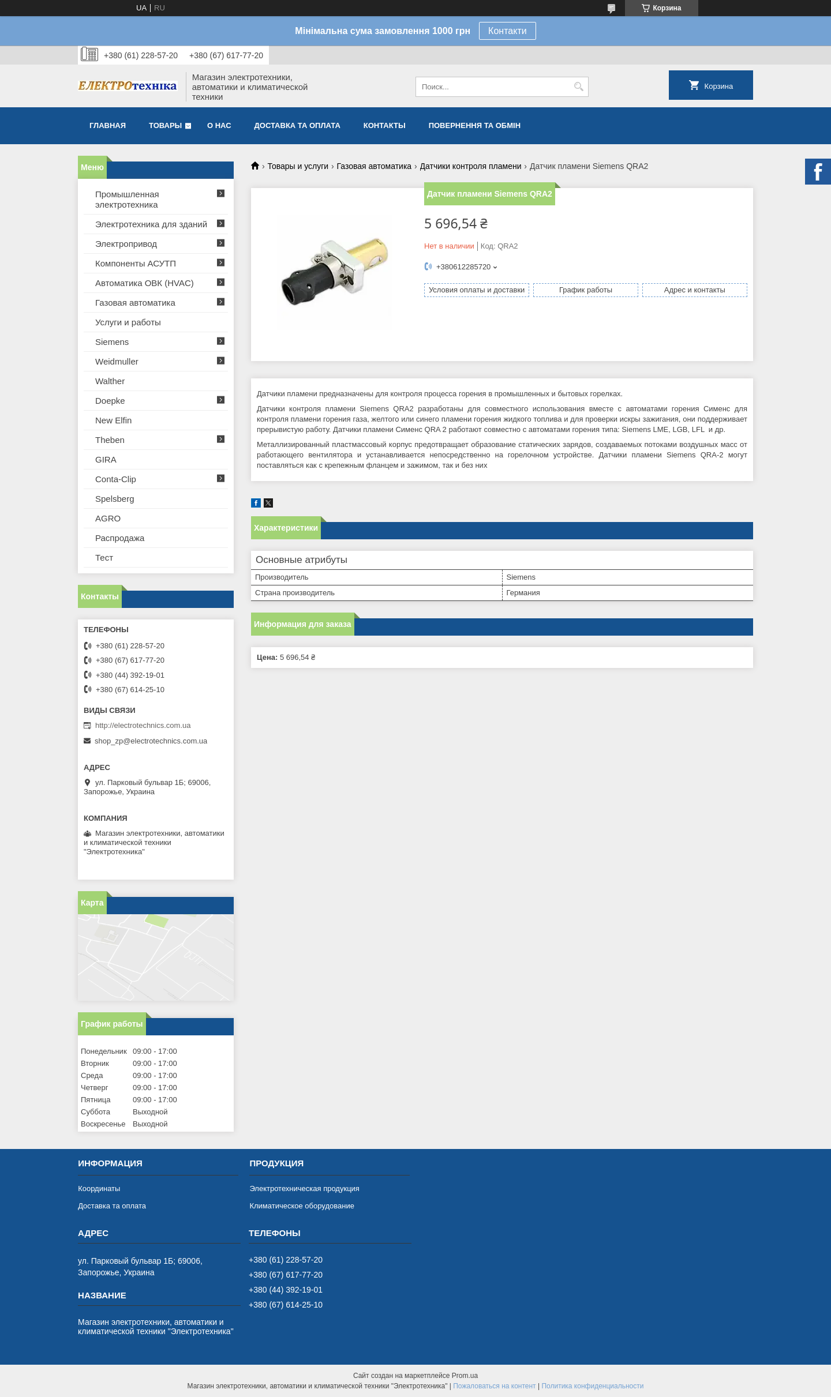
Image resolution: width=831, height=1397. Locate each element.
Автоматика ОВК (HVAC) (144, 283)
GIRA (106, 459)
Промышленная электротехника (127, 199)
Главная (107, 125)
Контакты (385, 125)
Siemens (112, 342)
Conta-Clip (115, 479)
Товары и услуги (297, 166)
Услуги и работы (128, 322)
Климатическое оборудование (301, 1205)
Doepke (110, 400)
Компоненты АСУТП (135, 263)
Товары (165, 125)
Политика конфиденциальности (592, 1386)
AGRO (108, 518)
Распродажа (119, 538)
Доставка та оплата (297, 125)
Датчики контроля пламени (471, 166)
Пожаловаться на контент (494, 1386)
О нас (219, 125)
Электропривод (126, 244)
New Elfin (113, 420)
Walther (110, 381)
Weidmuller (116, 361)
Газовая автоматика (374, 166)
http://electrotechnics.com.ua (142, 725)
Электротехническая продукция (304, 1188)
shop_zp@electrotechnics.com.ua (151, 741)
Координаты (99, 1188)
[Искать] (578, 87)
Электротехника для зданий (151, 224)
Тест (104, 557)
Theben (110, 440)
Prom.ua (465, 1376)
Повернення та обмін (475, 125)
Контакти (507, 31)
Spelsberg (114, 499)
